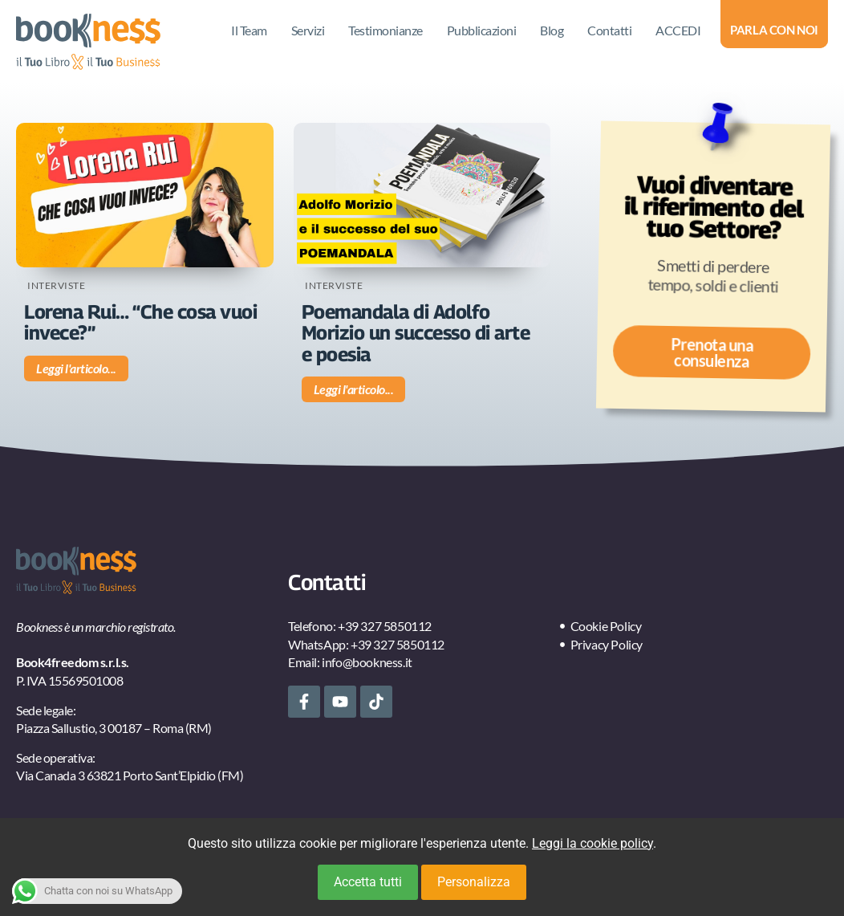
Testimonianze (385, 30)
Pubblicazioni (482, 30)
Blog (551, 30)
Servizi (308, 30)
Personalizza (473, 882)
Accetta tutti (368, 882)
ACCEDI (677, 30)
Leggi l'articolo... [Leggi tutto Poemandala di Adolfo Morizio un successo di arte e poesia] (354, 389)
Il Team (249, 30)
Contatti (609, 30)
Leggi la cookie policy (592, 843)
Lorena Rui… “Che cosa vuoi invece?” (140, 322)
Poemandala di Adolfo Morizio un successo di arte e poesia (416, 332)
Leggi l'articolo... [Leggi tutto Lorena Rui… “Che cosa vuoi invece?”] (76, 368)
